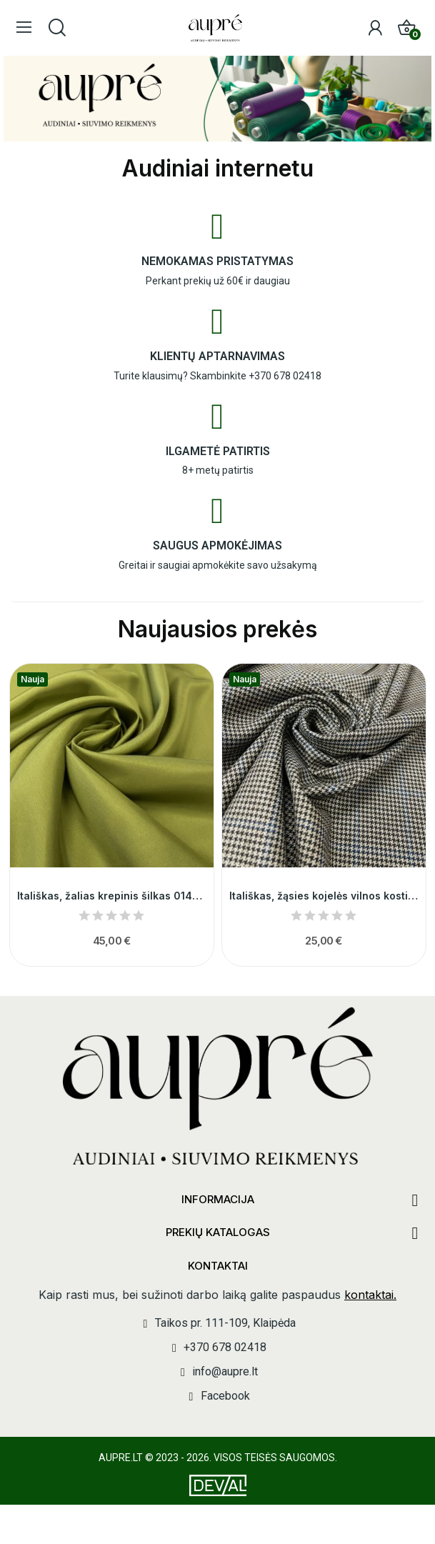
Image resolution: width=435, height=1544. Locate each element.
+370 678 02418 (285, 376)
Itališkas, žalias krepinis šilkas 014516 (111, 896)
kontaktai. (370, 1295)
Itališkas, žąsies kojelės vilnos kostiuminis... (324, 896)
